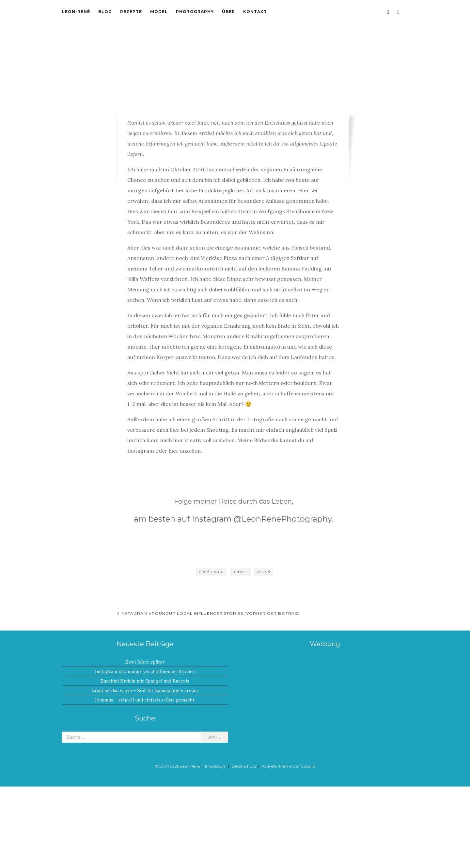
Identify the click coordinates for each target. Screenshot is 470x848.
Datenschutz (244, 766)
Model (159, 11)
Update (240, 572)
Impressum (216, 766)
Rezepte (131, 11)
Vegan (263, 572)
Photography (195, 11)
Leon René (190, 766)
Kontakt (255, 11)
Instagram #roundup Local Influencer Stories (145, 671)
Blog (105, 11)
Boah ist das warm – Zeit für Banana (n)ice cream (145, 690)
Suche (214, 737)
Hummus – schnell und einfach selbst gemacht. (145, 700)
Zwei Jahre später (145, 662)
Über (228, 11)
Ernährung (211, 572)
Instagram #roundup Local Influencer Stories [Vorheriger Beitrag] (209, 613)
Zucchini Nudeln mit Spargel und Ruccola (145, 681)
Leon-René (76, 11)
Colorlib (308, 766)
